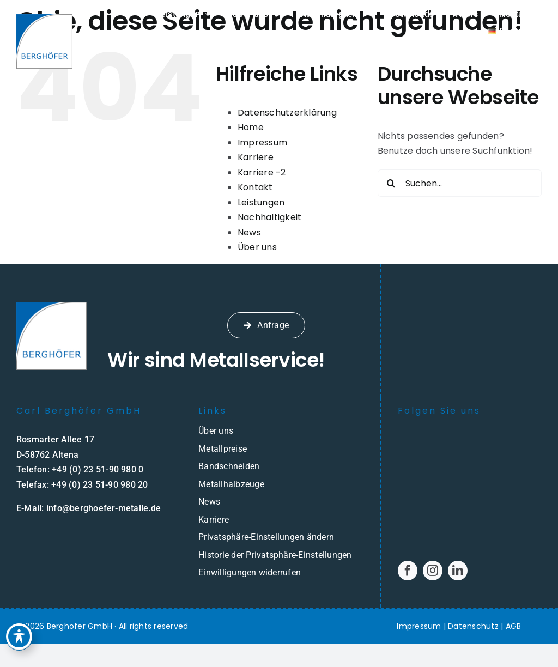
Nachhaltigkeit (269, 217)
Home (251, 127)
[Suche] (391, 183)
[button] (279, 537)
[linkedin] (458, 570)
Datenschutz (473, 626)
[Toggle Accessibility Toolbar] (20, 633)
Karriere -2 (262, 172)
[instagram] (432, 570)
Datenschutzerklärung (287, 112)
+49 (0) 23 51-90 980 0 (97, 469)
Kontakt (255, 187)
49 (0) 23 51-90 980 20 (102, 485)
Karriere (256, 157)
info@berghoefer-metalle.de (103, 508)
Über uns (257, 247)
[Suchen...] (460, 183)
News (249, 232)
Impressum (262, 142)
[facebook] (407, 570)
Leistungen (261, 202)
